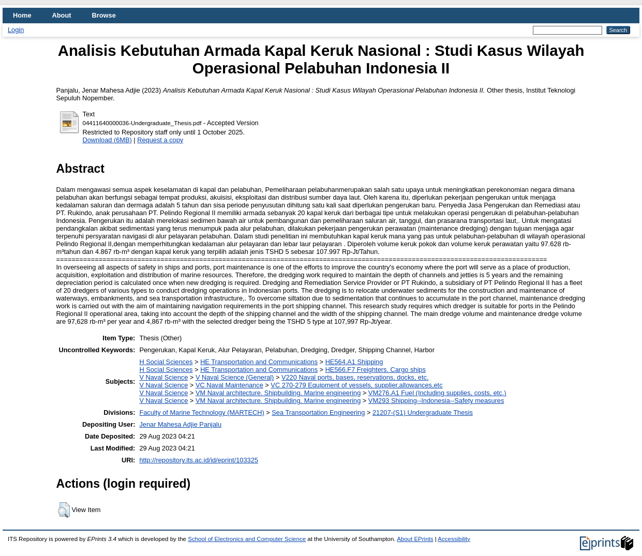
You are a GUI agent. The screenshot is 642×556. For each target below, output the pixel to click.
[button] (64, 510)
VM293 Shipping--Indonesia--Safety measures (436, 400)
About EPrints (415, 539)
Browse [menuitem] (104, 15)
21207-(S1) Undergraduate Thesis (422, 412)
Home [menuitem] (22, 15)
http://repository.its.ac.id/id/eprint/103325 (198, 460)
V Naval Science (163, 377)
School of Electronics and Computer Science (247, 539)
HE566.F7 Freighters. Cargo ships (375, 369)
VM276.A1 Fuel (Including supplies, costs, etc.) (437, 393)
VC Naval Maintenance (229, 385)
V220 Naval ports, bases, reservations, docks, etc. (355, 377)
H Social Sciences (165, 362)
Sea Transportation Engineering (318, 412)
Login (16, 30)
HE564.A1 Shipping (354, 362)
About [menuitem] (61, 15)
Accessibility (454, 539)
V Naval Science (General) (235, 377)
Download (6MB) (107, 140)
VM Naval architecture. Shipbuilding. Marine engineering (278, 393)
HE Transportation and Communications (259, 362)
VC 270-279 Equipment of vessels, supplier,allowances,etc (356, 385)
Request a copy (160, 140)
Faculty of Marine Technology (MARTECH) (201, 412)
